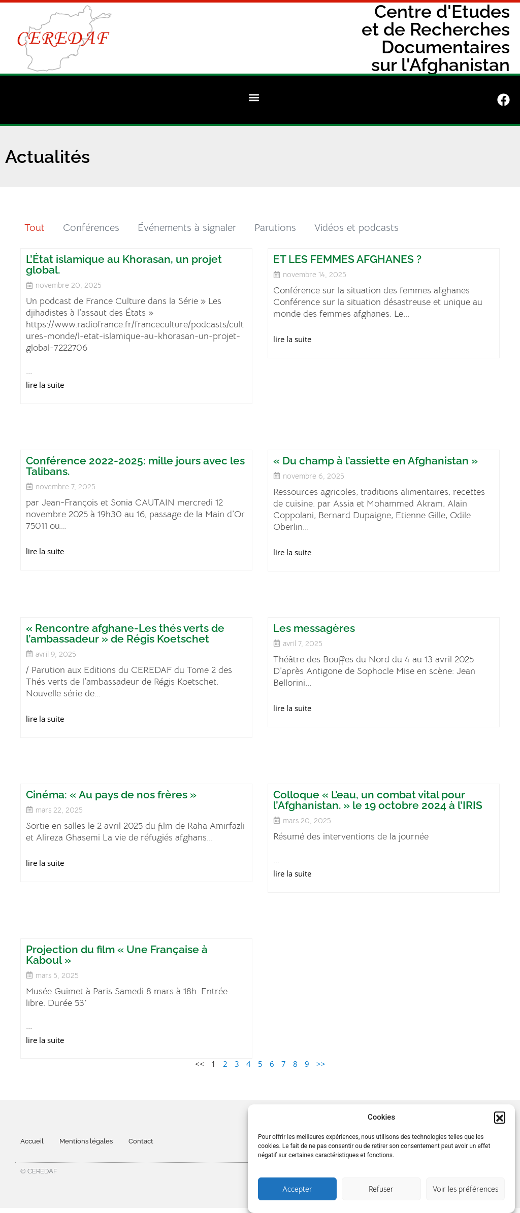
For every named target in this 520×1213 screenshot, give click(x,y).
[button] (500, 1117)
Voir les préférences (465, 1189)
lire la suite (45, 385)
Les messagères (314, 628)
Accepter (297, 1189)
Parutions (275, 227)
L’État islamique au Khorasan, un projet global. (124, 264)
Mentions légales (86, 1141)
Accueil (32, 1141)
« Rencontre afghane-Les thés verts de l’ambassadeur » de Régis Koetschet (125, 633)
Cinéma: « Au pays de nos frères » (111, 794)
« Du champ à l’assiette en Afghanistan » (375, 460)
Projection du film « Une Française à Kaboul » (117, 954)
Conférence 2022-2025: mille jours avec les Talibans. (135, 466)
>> (321, 1064)
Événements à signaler (187, 227)
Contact (140, 1141)
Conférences (91, 227)
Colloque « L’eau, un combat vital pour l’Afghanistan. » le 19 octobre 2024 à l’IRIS (377, 800)
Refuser (381, 1189)
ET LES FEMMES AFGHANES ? (347, 259)
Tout (34, 227)
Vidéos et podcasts (356, 227)
